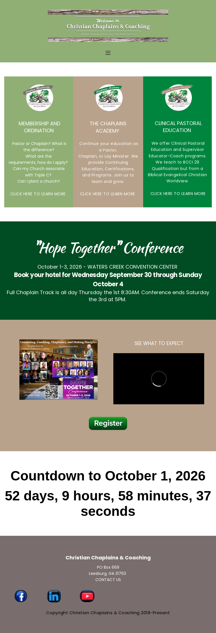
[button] (108, 52)
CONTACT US (108, 579)
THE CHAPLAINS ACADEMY (109, 127)
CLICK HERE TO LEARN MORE (38, 194)
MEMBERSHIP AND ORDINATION (39, 127)
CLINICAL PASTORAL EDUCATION (178, 127)
